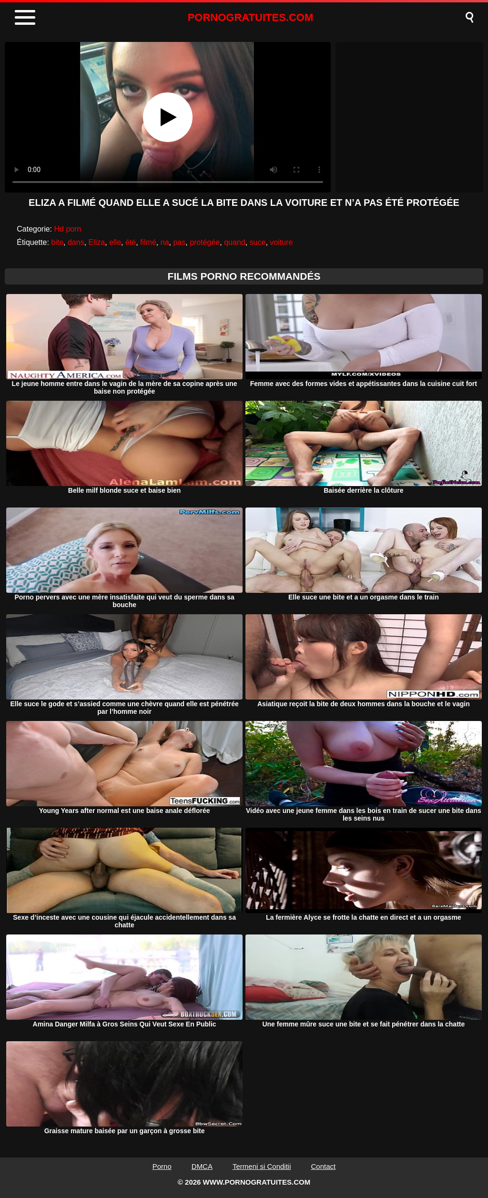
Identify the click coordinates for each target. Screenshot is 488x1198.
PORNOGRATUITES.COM (251, 17)
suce (258, 242)
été (130, 242)
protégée (205, 242)
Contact (323, 1166)
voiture (281, 242)
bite (57, 242)
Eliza (97, 242)
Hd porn (67, 229)
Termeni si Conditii (262, 1166)
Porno (162, 1166)
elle (115, 242)
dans (76, 242)
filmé (148, 242)
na (165, 242)
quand (234, 242)
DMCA (202, 1166)
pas (179, 242)
